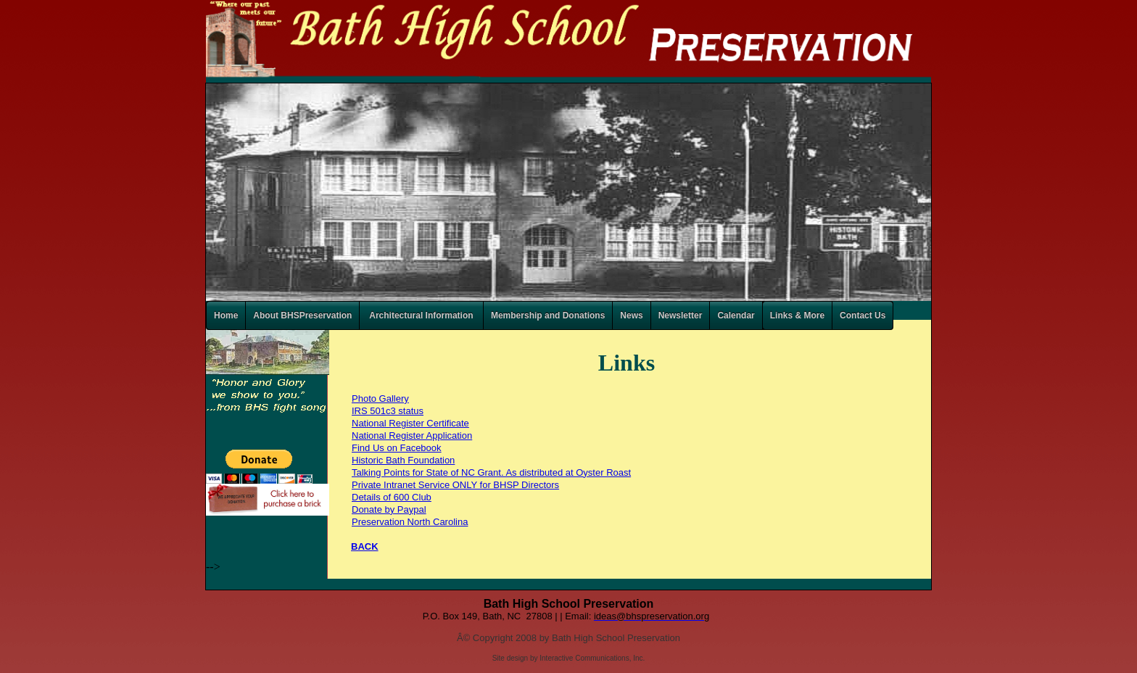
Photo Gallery (380, 398)
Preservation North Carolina (410, 521)
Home (226, 315)
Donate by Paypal (389, 509)
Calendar (735, 315)
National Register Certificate (410, 423)
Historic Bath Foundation (403, 460)
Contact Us (862, 315)
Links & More (797, 315)
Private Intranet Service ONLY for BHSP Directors (455, 484)
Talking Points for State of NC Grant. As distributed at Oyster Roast (491, 472)
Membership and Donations (548, 315)
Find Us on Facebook (397, 447)
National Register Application (412, 435)
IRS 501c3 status (387, 410)
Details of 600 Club (391, 497)
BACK (365, 546)
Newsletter (680, 315)
